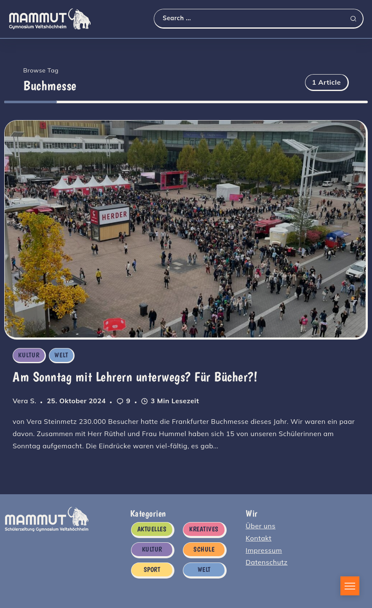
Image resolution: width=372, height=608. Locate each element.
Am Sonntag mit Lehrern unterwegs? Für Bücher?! (135, 377)
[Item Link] (185, 229)
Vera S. (24, 400)
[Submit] (356, 18)
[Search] (258, 18)
